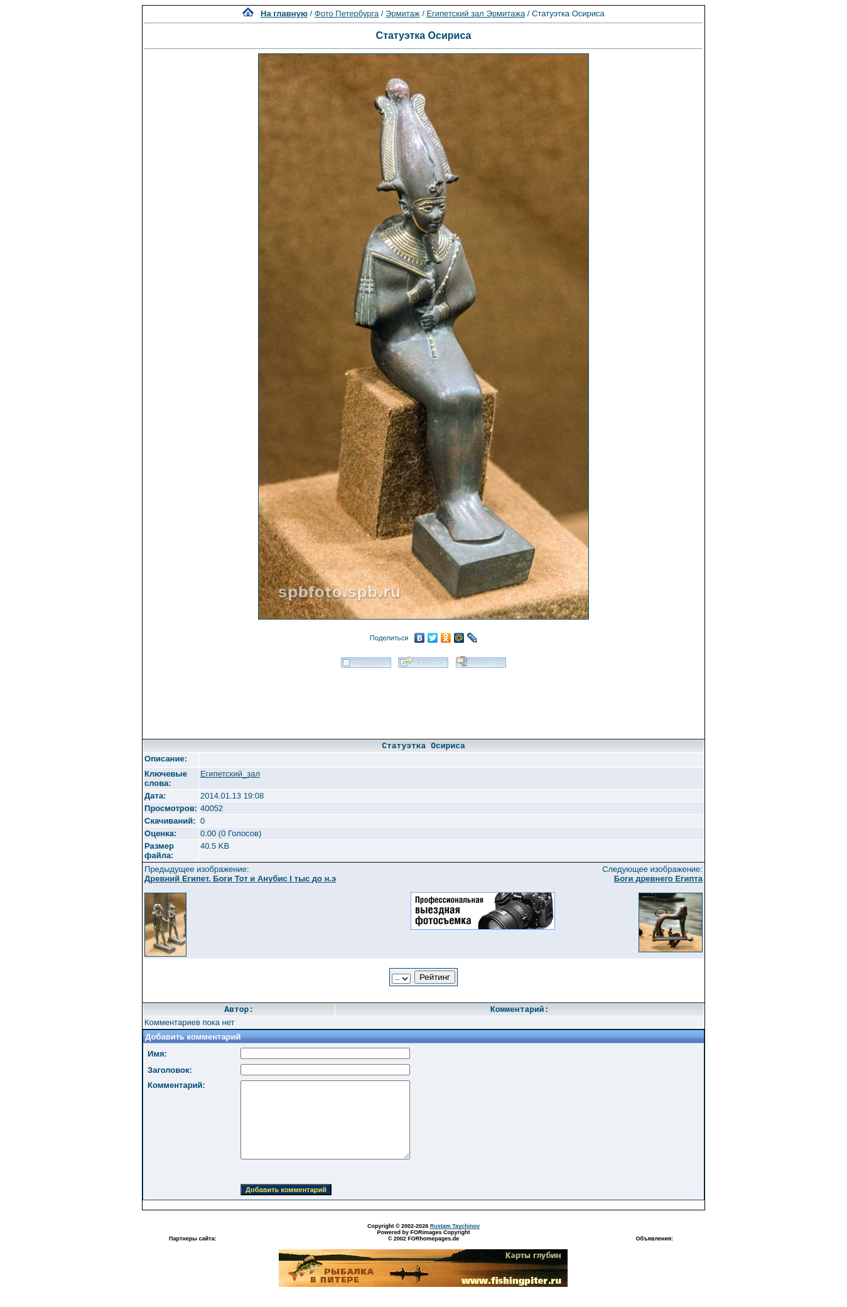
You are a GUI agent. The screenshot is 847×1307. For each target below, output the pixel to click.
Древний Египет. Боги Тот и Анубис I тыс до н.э (240, 878)
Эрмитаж (403, 13)
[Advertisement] (423, 699)
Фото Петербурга (347, 13)
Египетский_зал (230, 773)
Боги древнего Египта (658, 878)
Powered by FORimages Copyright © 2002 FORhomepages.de (423, 1235)
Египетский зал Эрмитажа (475, 13)
